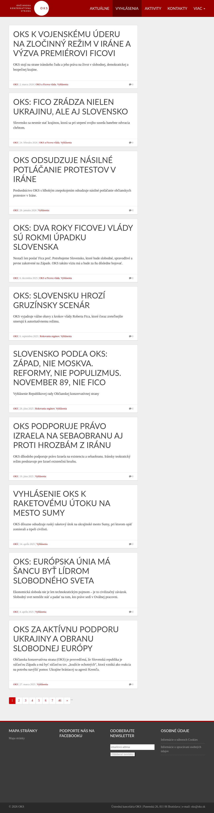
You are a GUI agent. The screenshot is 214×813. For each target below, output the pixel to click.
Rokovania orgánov (49, 336)
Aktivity (153, 8)
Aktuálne (99, 8)
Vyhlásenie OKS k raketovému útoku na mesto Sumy (61, 503)
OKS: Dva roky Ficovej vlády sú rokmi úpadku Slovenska (73, 237)
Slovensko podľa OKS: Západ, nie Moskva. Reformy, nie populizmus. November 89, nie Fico (67, 368)
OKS (15, 84)
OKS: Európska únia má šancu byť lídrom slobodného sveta (61, 571)
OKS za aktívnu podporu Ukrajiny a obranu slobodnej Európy (66, 638)
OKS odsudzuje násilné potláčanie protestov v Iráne (64, 169)
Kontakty (177, 8)
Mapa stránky (17, 738)
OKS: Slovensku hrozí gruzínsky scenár (59, 300)
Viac (199, 8)
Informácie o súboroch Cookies (179, 739)
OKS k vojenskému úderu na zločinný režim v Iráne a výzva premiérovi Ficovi (72, 43)
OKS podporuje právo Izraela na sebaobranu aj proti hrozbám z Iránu (68, 435)
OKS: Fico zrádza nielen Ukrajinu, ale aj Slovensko (70, 106)
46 (59, 700)
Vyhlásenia (127, 8)
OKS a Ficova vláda (46, 84)
